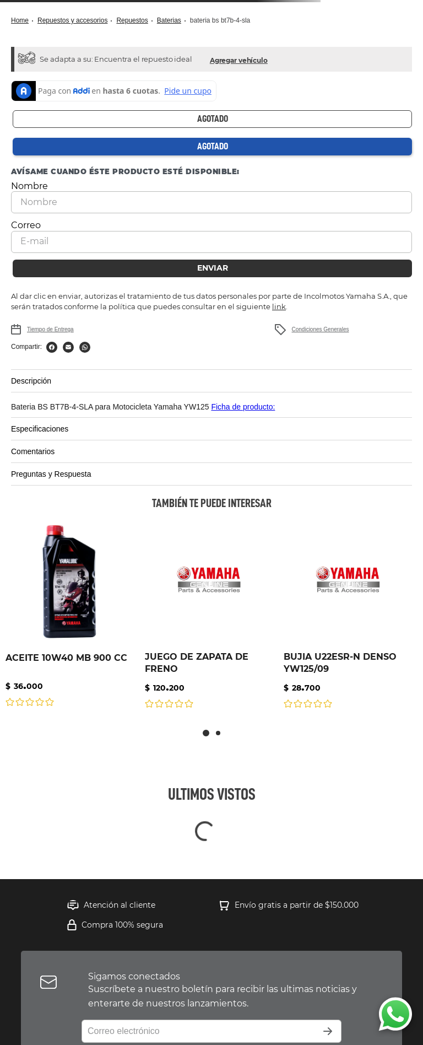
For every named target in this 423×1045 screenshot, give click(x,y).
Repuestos (132, 20)
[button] (239, 59)
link (279, 306)
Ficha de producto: (243, 406)
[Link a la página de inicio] (23, 21)
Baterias (169, 20)
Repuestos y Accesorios (72, 20)
